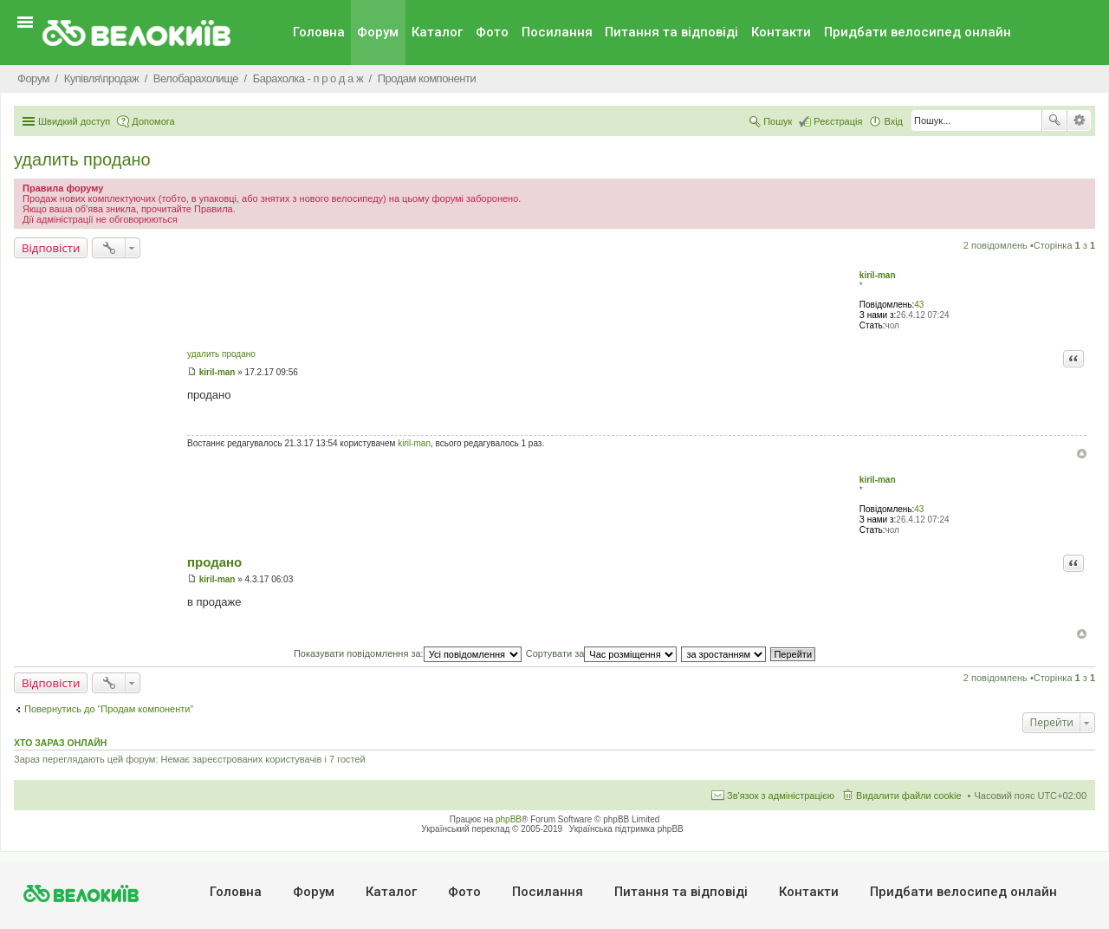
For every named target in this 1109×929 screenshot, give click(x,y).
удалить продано (82, 159)
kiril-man (877, 275)
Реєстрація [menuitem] (838, 121)
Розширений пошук (1079, 120)
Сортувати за (602, 653)
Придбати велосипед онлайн (917, 32)
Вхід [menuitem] (893, 121)
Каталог (437, 32)
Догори (1081, 453)
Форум (378, 32)
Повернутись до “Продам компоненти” (108, 709)
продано (214, 562)
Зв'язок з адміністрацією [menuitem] (780, 795)
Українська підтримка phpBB (626, 829)
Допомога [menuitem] (153, 121)
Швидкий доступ (74, 121)
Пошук (1054, 120)
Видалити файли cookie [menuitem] (909, 795)
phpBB (509, 819)
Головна (319, 32)
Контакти (781, 32)
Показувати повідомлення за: (408, 653)
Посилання (557, 32)
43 (919, 304)
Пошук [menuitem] (777, 121)
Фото (492, 32)
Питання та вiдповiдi (671, 32)
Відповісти (51, 248)
